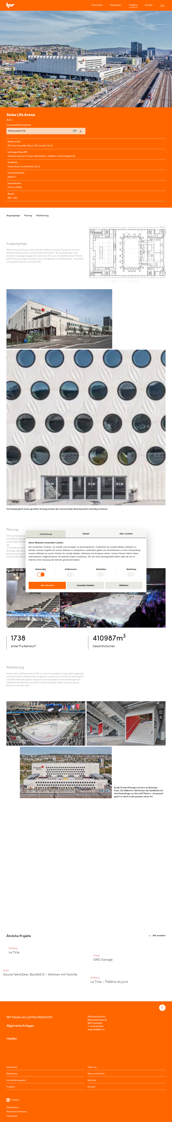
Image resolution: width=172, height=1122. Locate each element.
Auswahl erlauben (85, 585)
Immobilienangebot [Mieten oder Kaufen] (16, 1080)
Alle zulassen (47, 585)
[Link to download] (45, 131)
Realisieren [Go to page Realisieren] (115, 5)
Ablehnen (123, 585)
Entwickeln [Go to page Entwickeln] (97, 5)
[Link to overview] (157, 935)
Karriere (92, 1080)
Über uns (92, 1067)
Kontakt (91, 1087)
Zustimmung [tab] (46, 534)
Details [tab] (86, 533)
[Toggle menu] (163, 5)
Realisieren (12, 1074)
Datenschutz (12, 1107)
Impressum (11, 1116)
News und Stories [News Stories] (96, 1074)
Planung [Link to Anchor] (28, 216)
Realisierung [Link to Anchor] (42, 216)
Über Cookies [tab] (126, 533)
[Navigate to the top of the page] (162, 1008)
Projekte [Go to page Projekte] (133, 5)
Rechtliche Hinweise (16, 1112)
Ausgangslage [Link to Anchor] (13, 216)
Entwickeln (11, 1067)
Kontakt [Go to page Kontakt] (149, 5)
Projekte (10, 1087)
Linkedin (12, 1100)
